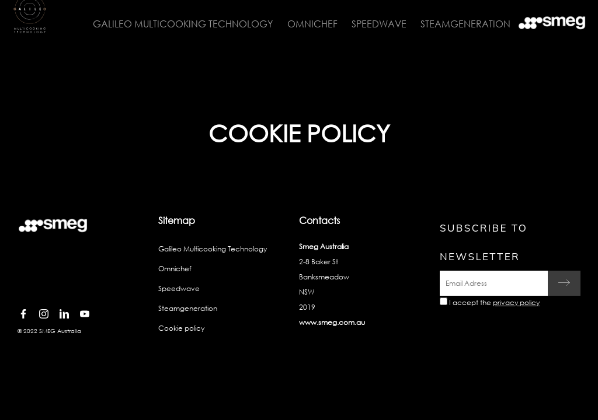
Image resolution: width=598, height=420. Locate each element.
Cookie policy (181, 328)
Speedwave (371, 24)
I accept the (494, 302)
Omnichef (305, 24)
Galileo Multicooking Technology (177, 24)
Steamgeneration (457, 24)
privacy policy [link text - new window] (516, 302)
